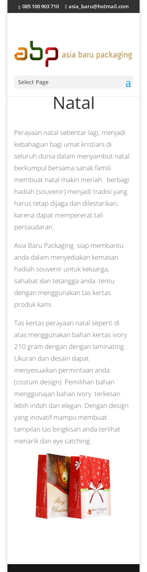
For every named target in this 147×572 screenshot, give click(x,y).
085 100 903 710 (40, 6)
